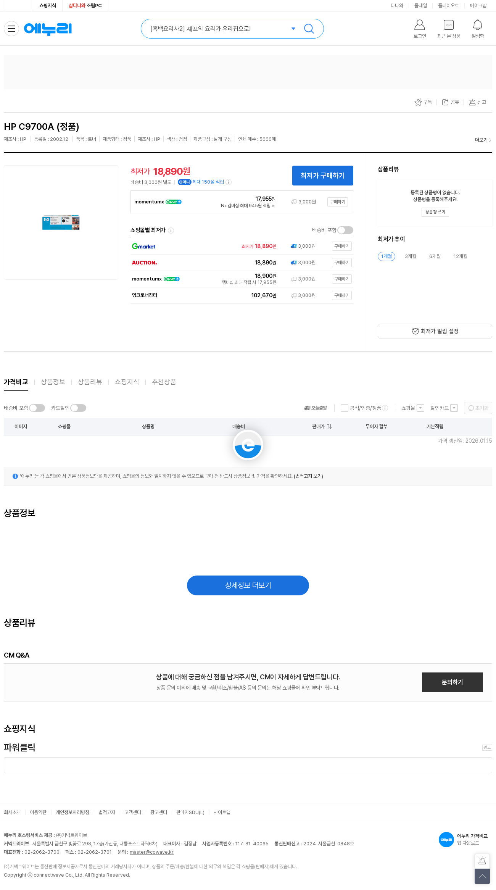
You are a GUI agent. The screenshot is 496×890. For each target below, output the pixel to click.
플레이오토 (448, 5)
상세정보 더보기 (248, 585)
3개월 (410, 256)
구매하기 (337, 202)
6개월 (435, 256)
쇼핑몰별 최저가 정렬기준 (171, 230)
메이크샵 (478, 5)
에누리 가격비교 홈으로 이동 (48, 28)
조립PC (85, 5)
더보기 (481, 140)
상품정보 (53, 382)
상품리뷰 (90, 382)
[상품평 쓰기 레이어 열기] (435, 212)
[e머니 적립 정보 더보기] (228, 182)
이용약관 (38, 812)
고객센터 (132, 812)
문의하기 (452, 682)
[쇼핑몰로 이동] (240, 246)
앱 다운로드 (465, 839)
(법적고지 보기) (308, 476)
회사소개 (12, 812)
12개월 (460, 256)
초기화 (482, 408)
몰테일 (420, 5)
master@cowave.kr (152, 852)
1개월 (386, 256)
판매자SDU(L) (190, 812)
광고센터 (158, 812)
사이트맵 (222, 812)
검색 (309, 28)
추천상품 (164, 382)
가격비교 (16, 382)
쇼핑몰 (408, 408)
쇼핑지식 (47, 5)
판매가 (318, 426)
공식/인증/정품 (365, 408)
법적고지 (106, 812)
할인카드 (439, 408)
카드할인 (60, 408)
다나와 (397, 5)
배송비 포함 (324, 230)
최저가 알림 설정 (440, 331)
